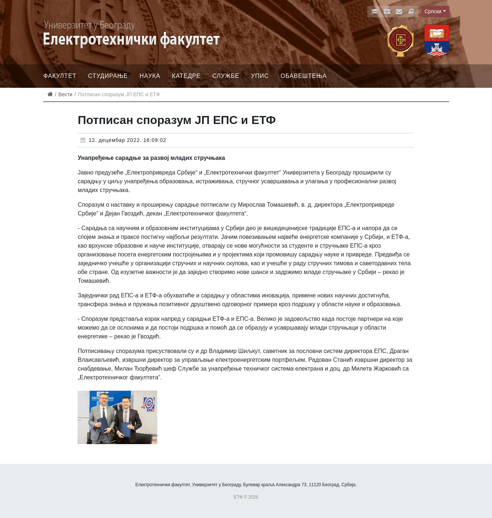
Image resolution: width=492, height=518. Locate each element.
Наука (150, 76)
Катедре (186, 76)
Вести (65, 94)
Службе (226, 76)
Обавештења (304, 76)
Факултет (60, 76)
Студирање (108, 76)
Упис (260, 76)
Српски (433, 11)
